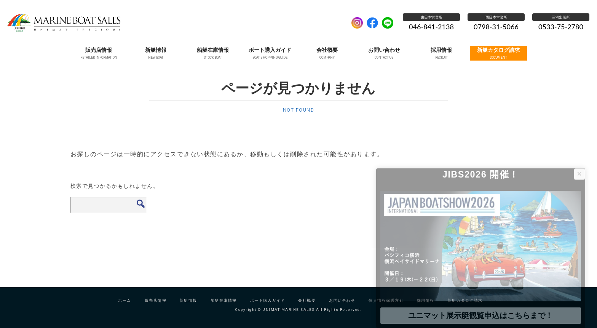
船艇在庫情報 (224, 306)
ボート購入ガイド (267, 306)
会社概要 (307, 306)
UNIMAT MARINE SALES (175, 23)
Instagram (357, 22)
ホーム (124, 306)
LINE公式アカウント (387, 22)
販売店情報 (156, 306)
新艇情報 (188, 306)
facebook (372, 22)
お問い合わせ (342, 306)
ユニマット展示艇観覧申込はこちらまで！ (480, 315)
